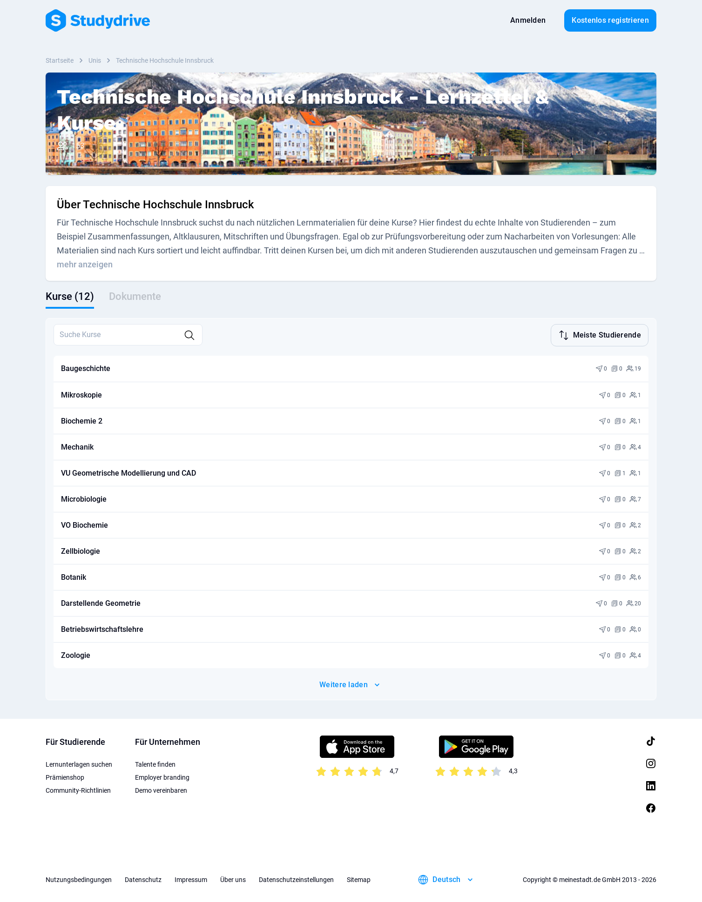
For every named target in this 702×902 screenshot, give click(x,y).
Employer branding (162, 776)
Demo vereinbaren (161, 789)
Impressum (191, 878)
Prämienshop (65, 776)
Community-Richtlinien (78, 789)
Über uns (233, 878)
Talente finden (155, 763)
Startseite (60, 60)
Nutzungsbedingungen (79, 878)
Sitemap (359, 878)
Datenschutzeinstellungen (296, 878)
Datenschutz (143, 878)
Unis (94, 60)
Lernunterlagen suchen (79, 763)
